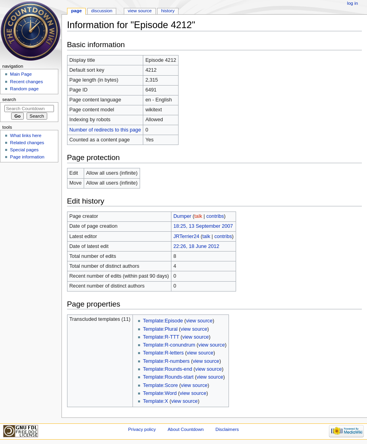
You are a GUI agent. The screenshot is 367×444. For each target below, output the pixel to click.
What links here (25, 135)
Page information (27, 156)
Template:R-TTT (161, 337)
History (168, 10)
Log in (352, 3)
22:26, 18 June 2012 (196, 246)
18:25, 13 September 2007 (203, 226)
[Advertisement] (29, 224)
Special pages (24, 149)
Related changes (27, 142)
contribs (215, 216)
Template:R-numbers (166, 361)
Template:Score (160, 385)
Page (76, 10)
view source (199, 321)
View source (140, 10)
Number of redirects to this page (105, 130)
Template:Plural (160, 329)
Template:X (155, 401)
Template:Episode (163, 321)
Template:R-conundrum (169, 345)
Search (9, 99)
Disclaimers (227, 429)
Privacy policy (142, 429)
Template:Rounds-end (167, 369)
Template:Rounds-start (168, 377)
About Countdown (185, 429)
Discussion (101, 10)
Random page (24, 88)
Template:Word (160, 393)
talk (198, 216)
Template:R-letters (163, 353)
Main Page (21, 74)
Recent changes (26, 81)
